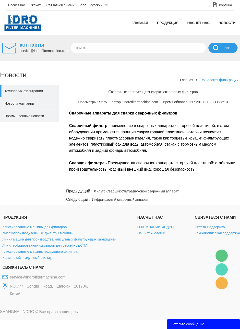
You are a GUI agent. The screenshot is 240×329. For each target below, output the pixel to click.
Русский (96, 5)
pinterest (205, 182)
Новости (227, 23)
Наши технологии (151, 233)
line (165, 182)
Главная (140, 23)
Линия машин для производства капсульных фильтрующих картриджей (59, 239)
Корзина (225, 5)
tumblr (218, 182)
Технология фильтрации (23, 91)
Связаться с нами (60, 5)
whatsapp (191, 182)
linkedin (231, 182)
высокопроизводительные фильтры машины (37, 233)
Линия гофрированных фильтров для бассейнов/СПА (44, 245)
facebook (152, 182)
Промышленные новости (24, 116)
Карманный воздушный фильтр (27, 258)
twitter (178, 182)
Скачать (36, 5)
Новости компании (19, 103)
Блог (82, 5)
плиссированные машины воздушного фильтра (39, 251)
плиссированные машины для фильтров (34, 227)
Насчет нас (17, 5)
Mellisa (222, 269)
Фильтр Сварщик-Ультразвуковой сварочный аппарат (136, 191)
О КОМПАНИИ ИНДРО (155, 227)
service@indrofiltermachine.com (44, 51)
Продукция (168, 23)
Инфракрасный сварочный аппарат (120, 200)
